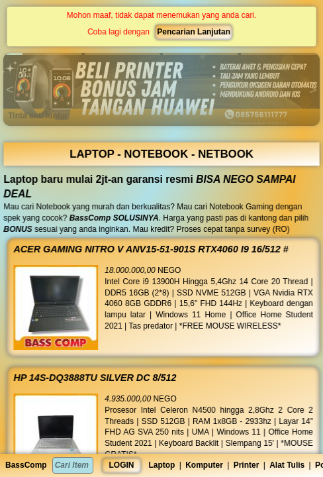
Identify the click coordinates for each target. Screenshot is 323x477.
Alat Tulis (286, 465)
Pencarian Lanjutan (193, 31)
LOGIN (121, 465)
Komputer (204, 465)
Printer (246, 465)
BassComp (26, 465)
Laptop (161, 465)
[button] (44, 54)
